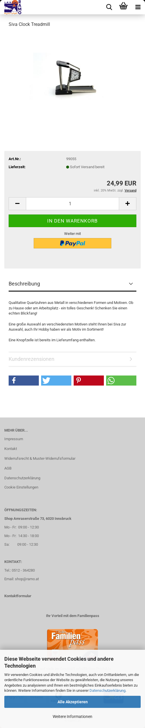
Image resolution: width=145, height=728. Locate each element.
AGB (8, 468)
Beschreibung (24, 284)
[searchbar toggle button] (109, 7)
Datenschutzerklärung (107, 690)
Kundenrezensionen (31, 359)
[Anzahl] (72, 203)
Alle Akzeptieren (73, 702)
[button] (17, 203)
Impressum (13, 439)
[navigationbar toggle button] (138, 7)
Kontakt (10, 449)
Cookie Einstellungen (21, 487)
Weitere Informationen (72, 716)
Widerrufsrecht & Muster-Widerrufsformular (39, 458)
